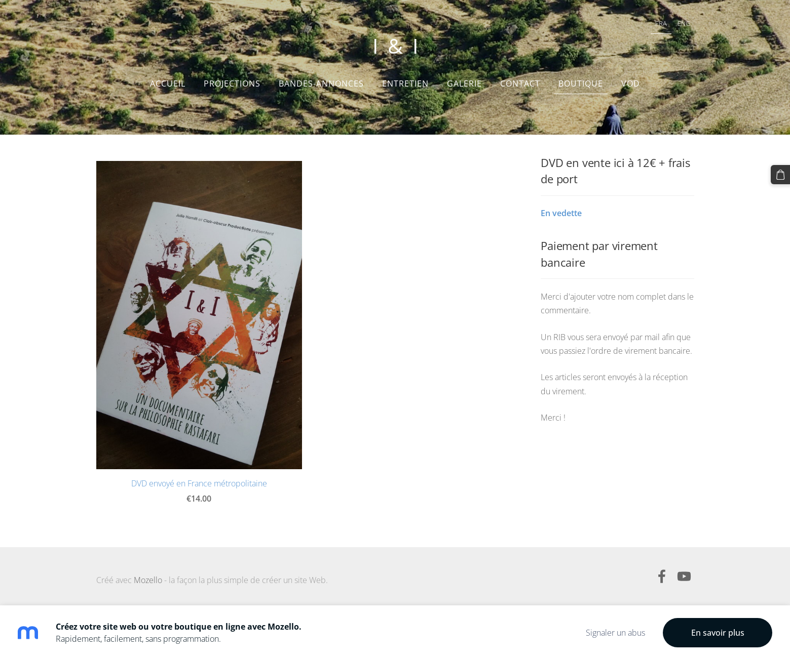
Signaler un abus (615, 632)
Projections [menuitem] (232, 83)
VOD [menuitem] (630, 83)
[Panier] (780, 174)
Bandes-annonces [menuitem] (321, 83)
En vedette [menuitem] (561, 213)
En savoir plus (717, 632)
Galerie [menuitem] (464, 83)
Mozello (148, 580)
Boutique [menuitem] (580, 83)
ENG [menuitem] (684, 23)
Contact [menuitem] (520, 83)
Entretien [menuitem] (405, 83)
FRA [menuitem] (661, 23)
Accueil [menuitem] (167, 83)
